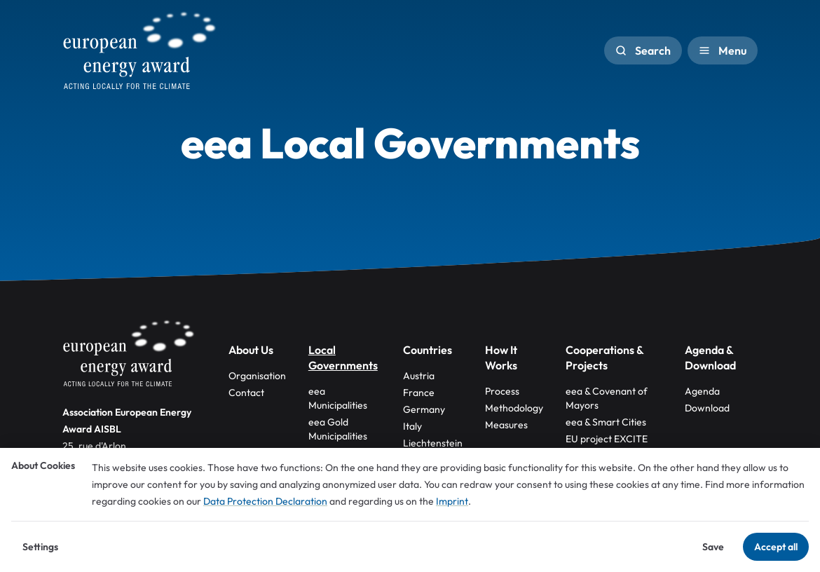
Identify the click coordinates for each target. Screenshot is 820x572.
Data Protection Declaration (265, 501)
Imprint (452, 501)
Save (713, 546)
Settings (40, 546)
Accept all (776, 546)
